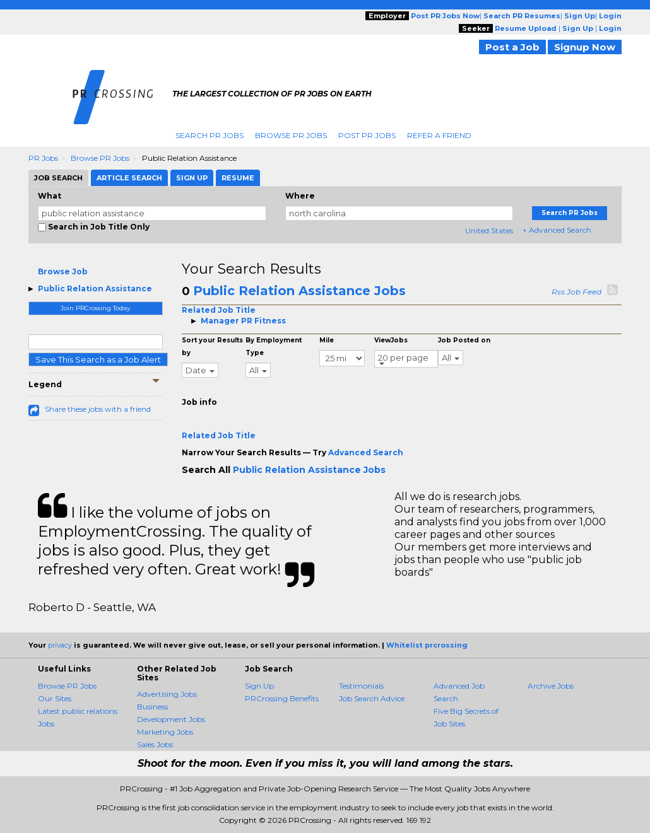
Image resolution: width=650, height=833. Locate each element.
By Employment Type (273, 346)
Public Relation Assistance (95, 288)
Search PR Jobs (209, 135)
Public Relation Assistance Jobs (299, 290)
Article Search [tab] (129, 177)
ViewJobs (391, 340)
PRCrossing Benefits (282, 698)
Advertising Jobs (167, 694)
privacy (60, 645)
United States (489, 230)
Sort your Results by (212, 346)
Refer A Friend (439, 135)
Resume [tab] (238, 177)
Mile (326, 340)
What (49, 196)
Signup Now (584, 47)
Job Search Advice (372, 698)
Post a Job (512, 47)
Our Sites (54, 698)
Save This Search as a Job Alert (98, 359)
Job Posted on (464, 340)
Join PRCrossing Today (95, 308)
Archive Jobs (551, 685)
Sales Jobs (155, 744)
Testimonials (361, 685)
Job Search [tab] (58, 177)
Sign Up (259, 685)
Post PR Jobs (367, 135)
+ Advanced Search (557, 230)
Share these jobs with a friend (98, 409)
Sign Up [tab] (192, 177)
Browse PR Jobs (291, 135)
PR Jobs (43, 158)
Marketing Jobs (165, 732)
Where (300, 196)
